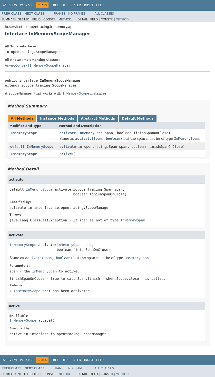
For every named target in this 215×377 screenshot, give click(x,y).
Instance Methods (57, 118)
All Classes (104, 13)
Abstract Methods (98, 118)
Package (26, 5)
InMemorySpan (90, 133)
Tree (55, 5)
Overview (9, 5)
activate (67, 133)
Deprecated (71, 5)
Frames (60, 13)
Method (65, 19)
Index (88, 5)
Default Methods (138, 118)
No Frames (77, 13)
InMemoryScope (23, 133)
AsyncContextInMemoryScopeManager (38, 65)
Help (100, 5)
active (65, 154)
